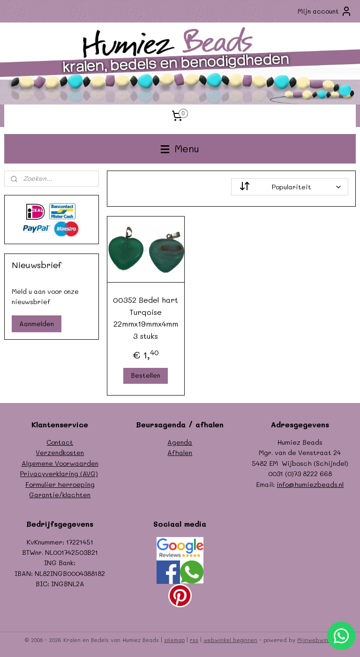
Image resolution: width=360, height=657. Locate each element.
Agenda (179, 442)
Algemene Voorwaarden (60, 463)
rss (194, 639)
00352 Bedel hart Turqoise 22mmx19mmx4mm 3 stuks (146, 318)
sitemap (174, 639)
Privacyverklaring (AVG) (59, 473)
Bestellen (146, 375)
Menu (180, 148)
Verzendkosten (60, 452)
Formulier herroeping (60, 484)
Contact (59, 442)
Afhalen (179, 452)
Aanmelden (36, 323)
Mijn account (325, 11)
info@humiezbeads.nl (310, 484)
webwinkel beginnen (230, 639)
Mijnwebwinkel (316, 639)
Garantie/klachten (59, 494)
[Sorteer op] (290, 187)
